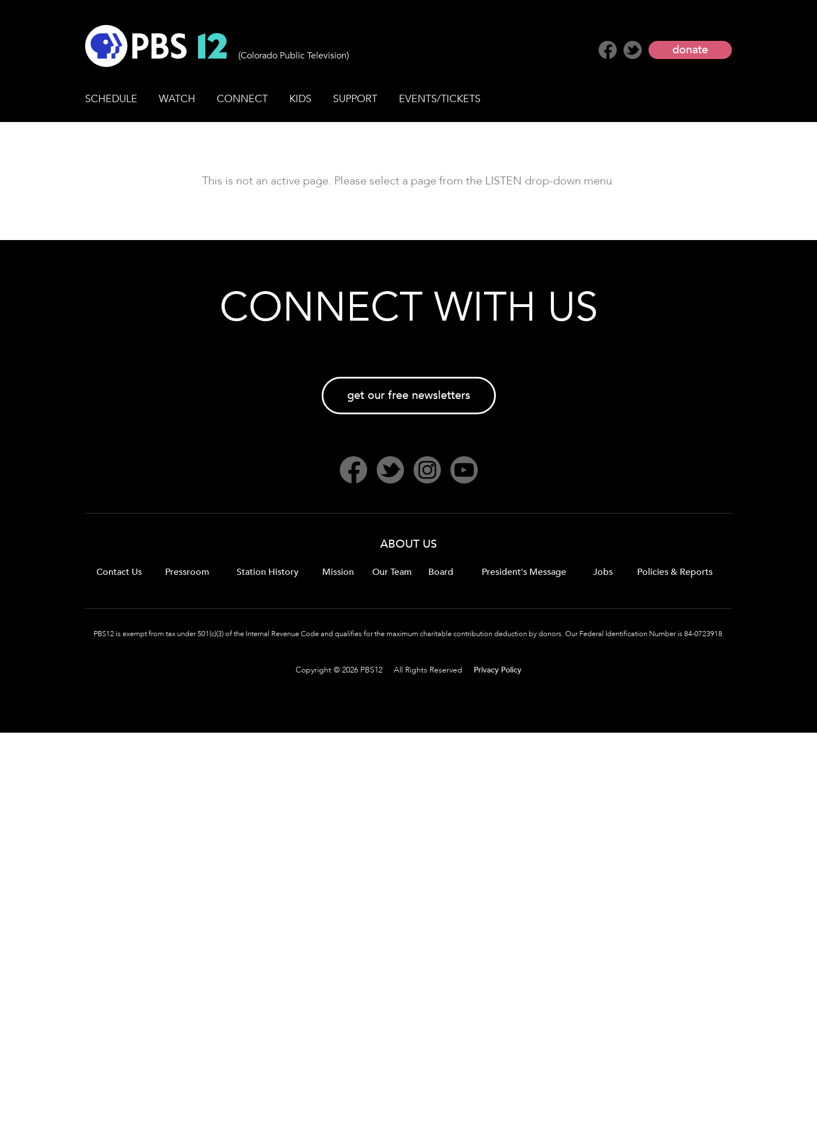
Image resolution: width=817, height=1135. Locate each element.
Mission (338, 572)
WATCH (177, 99)
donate (690, 49)
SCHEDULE (111, 99)
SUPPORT (355, 99)
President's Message (524, 572)
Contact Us (119, 572)
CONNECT (242, 99)
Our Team (392, 572)
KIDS (300, 99)
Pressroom (187, 572)
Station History (267, 572)
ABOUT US (408, 544)
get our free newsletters (408, 395)
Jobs (603, 572)
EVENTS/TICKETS (440, 99)
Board (440, 572)
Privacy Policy (497, 670)
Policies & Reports (675, 572)
